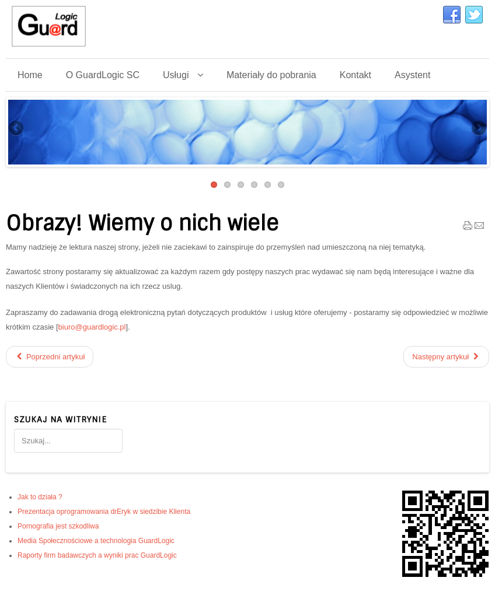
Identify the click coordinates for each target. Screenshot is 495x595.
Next (478, 129)
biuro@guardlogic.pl (92, 327)
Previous (17, 129)
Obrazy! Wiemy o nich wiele (142, 223)
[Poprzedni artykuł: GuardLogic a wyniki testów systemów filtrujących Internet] (49, 357)
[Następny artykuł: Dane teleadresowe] (446, 357)
